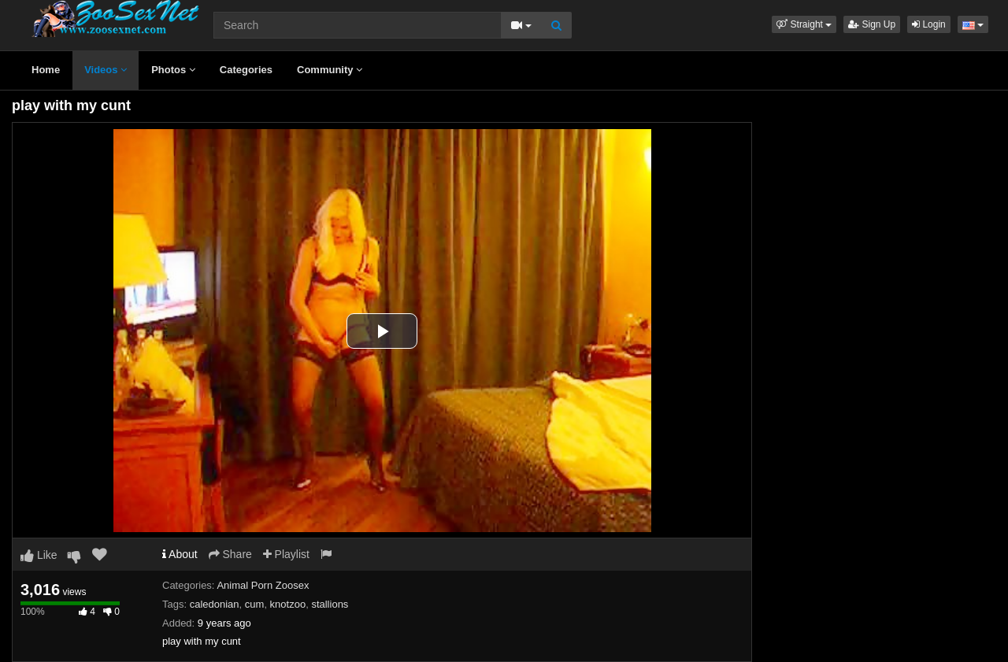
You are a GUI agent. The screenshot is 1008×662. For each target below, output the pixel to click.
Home (46, 70)
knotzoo (288, 604)
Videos (105, 70)
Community (329, 70)
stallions (329, 604)
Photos (173, 70)
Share (230, 554)
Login (929, 24)
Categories (246, 70)
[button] (804, 24)
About (180, 554)
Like (38, 555)
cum (255, 604)
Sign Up (871, 24)
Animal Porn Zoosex (263, 585)
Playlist (286, 554)
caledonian (214, 604)
